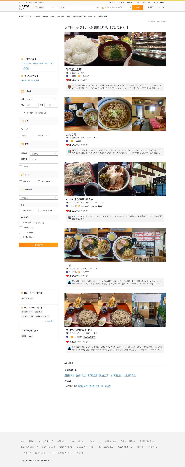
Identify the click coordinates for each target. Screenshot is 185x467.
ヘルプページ (152, 447)
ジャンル (130, 2)
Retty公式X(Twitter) (125, 447)
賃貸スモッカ (40, 453)
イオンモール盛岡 (27, 316)
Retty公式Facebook (106, 447)
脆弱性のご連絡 (111, 441)
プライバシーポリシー (76, 441)
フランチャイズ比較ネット (59, 453)
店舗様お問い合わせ (147, 441)
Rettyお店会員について (29, 447)
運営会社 (32, 441)
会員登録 (151, 7)
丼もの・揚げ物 (27, 80)
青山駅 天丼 (104, 375)
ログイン (161, 7)
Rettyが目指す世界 (46, 441)
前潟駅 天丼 (81, 375)
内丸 (30, 336)
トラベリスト (78, 453)
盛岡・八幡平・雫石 (40, 63)
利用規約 (60, 441)
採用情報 (140, 447)
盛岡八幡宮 (38, 312)
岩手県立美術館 (27, 312)
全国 (23, 63)
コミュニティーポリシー (86, 447)
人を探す (112, 2)
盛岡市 (24, 336)
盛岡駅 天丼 (69, 375)
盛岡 (52, 63)
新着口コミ (146, 2)
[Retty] (24, 7)
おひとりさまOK (27, 298)
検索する (40, 245)
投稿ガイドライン (66, 447)
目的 (138, 2)
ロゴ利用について (48, 447)
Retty (22, 441)
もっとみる (48, 321)
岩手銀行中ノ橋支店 (42, 316)
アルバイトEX (26, 453)
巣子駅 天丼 (92, 375)
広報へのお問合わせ (128, 441)
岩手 (29, 63)
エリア (121, 2)
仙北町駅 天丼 (116, 375)
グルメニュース (158, 2)
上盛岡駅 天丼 (129, 375)
